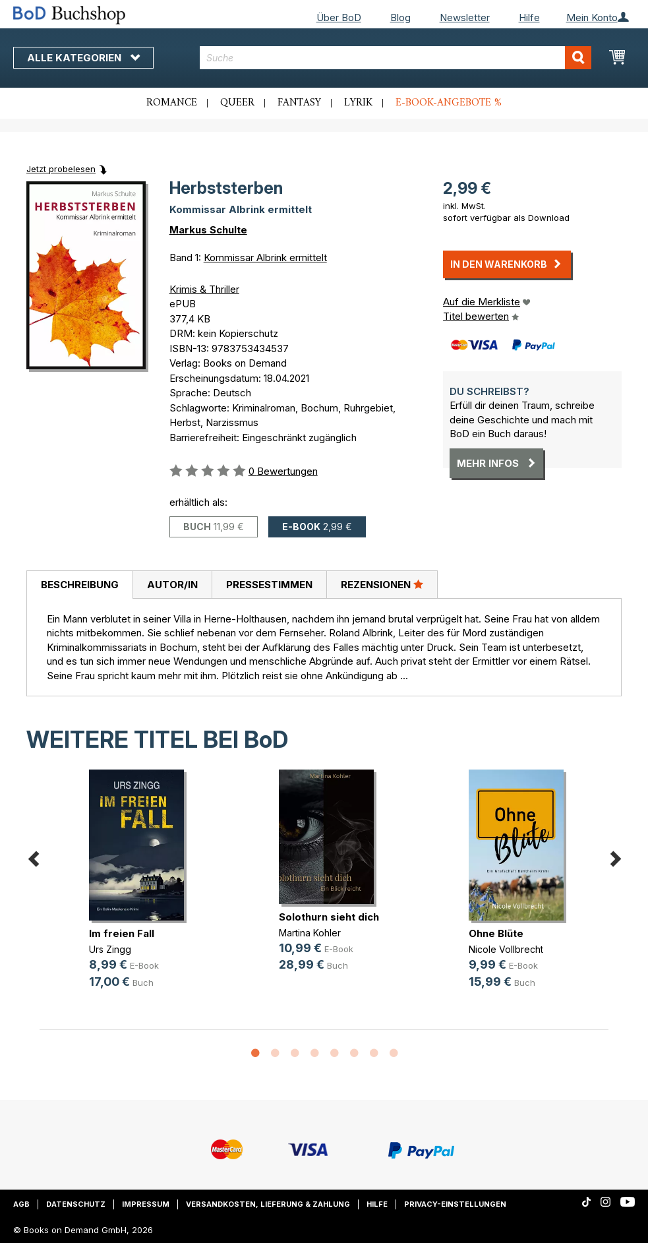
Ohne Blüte (496, 933)
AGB (21, 1204)
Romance (171, 103)
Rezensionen (382, 584)
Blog (400, 17)
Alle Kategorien (83, 57)
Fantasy (299, 103)
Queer (237, 103)
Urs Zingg (110, 949)
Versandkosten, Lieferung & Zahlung (268, 1204)
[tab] (79, 584)
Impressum (145, 1204)
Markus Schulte (208, 230)
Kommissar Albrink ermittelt (265, 257)
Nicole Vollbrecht (506, 949)
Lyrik (358, 103)
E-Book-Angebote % (449, 103)
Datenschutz (75, 1204)
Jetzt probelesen (61, 169)
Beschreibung (80, 584)
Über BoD (338, 17)
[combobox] (395, 57)
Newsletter (465, 17)
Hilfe (529, 17)
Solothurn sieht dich (329, 917)
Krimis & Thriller (204, 289)
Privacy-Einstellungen (455, 1204)
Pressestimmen (269, 584)
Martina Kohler (310, 932)
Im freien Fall (121, 933)
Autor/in (172, 584)
